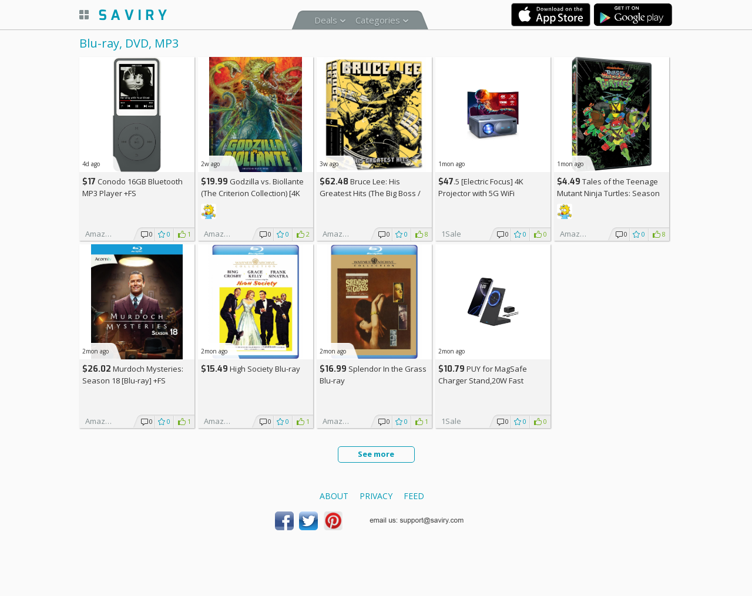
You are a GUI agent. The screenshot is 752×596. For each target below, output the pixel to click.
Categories (377, 20)
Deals (325, 20)
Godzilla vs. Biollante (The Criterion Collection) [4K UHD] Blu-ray (252, 193)
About (334, 495)
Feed (414, 495)
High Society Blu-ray (250, 368)
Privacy (376, 495)
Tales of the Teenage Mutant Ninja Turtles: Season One (608, 193)
